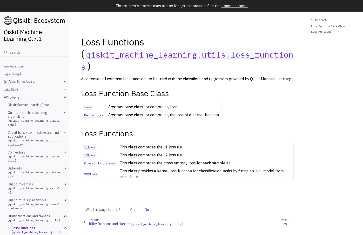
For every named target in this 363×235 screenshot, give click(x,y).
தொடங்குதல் (13, 74)
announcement (235, 5)
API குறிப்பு (11, 97)
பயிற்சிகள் (11, 89)
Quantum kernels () (34, 188)
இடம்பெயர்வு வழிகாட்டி (19, 82)
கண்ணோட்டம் (14, 66)
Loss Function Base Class (328, 26)
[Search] (34, 52)
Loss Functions (321, 31)
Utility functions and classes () (34, 218)
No (147, 209)
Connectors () (34, 156)
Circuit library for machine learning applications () (34, 138)
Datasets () (34, 172)
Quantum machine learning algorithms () (34, 118)
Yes (132, 209)
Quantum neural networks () (34, 204)
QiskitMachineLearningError (28, 105)
